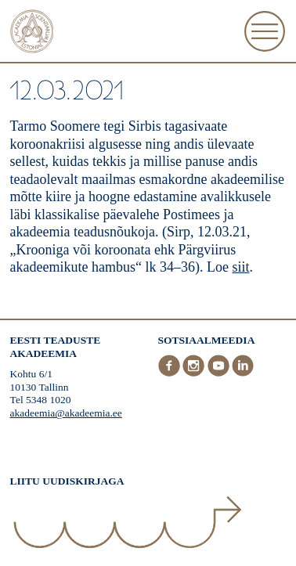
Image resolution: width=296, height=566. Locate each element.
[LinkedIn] (243, 373)
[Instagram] (195, 373)
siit (241, 267)
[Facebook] (170, 373)
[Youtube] (220, 373)
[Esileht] (32, 33)
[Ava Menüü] (265, 31)
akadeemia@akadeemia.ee (66, 413)
